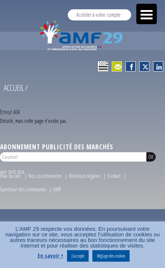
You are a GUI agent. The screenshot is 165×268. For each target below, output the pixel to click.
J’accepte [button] (78, 255)
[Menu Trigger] (146, 14)
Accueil (14, 90)
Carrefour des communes (23, 192)
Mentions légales (84, 178)
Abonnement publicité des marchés (56, 149)
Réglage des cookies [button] (111, 255)
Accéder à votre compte (98, 14)
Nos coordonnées (44, 178)
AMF (57, 192)
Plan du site (10, 178)
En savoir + (50, 255)
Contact (113, 178)
